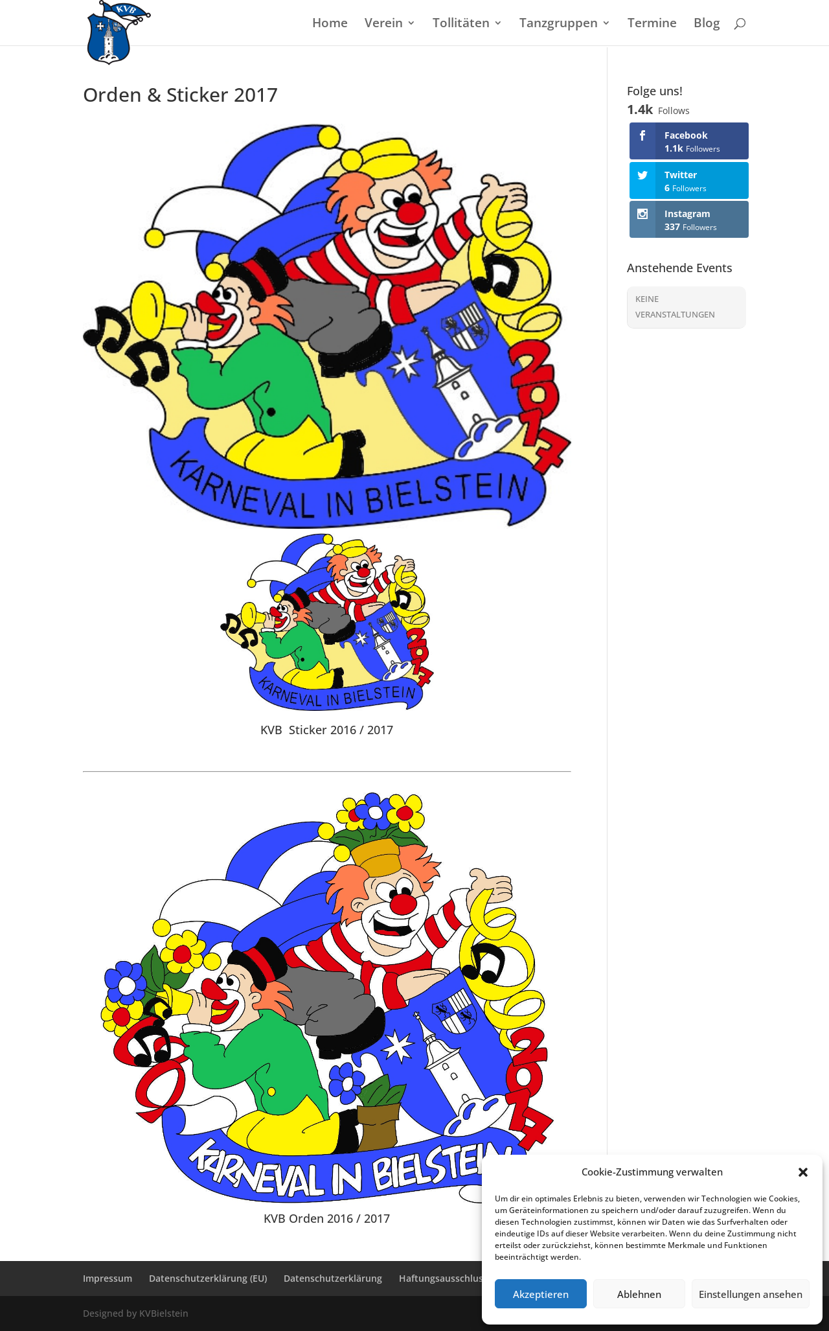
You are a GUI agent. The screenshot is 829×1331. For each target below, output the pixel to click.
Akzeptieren (541, 1294)
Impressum (107, 1278)
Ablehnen (639, 1294)
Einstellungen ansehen (750, 1294)
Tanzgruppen (558, 24)
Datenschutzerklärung (333, 1278)
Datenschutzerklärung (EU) (208, 1278)
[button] (803, 1172)
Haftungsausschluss (443, 1278)
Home (330, 24)
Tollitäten (461, 24)
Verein (384, 24)
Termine (652, 24)
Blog (707, 24)
